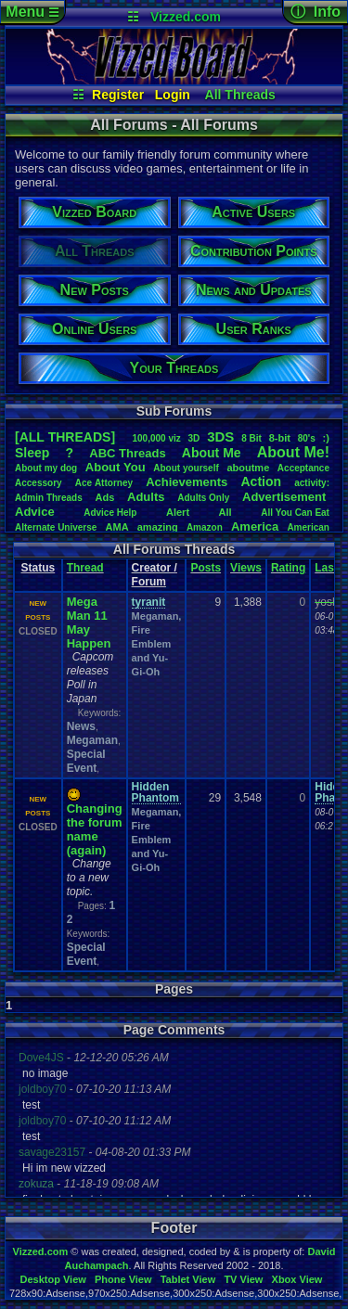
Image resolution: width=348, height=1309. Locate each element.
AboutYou (115, 467)
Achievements (186, 482)
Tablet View (188, 1279)
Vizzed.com (185, 16)
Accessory (38, 483)
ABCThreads (127, 453)
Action (260, 481)
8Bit (251, 438)
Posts (205, 567)
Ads (105, 497)
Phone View (123, 1279)
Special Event (86, 761)
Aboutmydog (46, 468)
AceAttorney (104, 483)
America (254, 526)
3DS (220, 436)
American (308, 527)
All (225, 512)
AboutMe (211, 452)
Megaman (92, 740)
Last (326, 567)
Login (172, 94)
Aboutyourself (186, 468)
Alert (177, 512)
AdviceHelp (110, 512)
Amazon (205, 527)
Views (246, 567)
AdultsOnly (203, 498)
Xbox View (297, 1279)
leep (32, 452)
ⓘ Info (315, 11)
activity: (311, 483)
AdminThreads (49, 498)
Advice (35, 512)
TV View (243, 1279)
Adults (145, 497)
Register (118, 94)
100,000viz (156, 438)
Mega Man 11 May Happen (89, 622)
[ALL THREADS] (65, 437)
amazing (157, 527)
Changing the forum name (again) (94, 829)
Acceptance (303, 468)
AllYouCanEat (295, 512)
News (81, 726)
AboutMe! (293, 452)
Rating (288, 567)
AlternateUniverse (56, 527)
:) (326, 437)
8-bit (279, 437)
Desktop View (52, 1279)
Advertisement (285, 497)
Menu (32, 11)
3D (194, 438)
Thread (85, 567)
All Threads (240, 94)
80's (307, 438)
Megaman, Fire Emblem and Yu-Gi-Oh (157, 643)
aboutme (247, 467)
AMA (117, 527)
